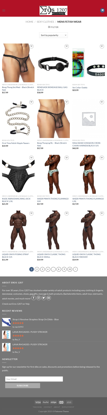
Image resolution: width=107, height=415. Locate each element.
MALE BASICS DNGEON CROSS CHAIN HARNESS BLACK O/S (86, 144)
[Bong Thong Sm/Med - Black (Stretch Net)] (18, 63)
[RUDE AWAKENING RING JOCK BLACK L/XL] (18, 174)
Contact (48, 407)
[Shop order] (53, 35)
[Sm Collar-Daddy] (88, 63)
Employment (68, 407)
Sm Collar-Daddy (79, 87)
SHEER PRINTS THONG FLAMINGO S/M (53, 199)
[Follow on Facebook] (33, 298)
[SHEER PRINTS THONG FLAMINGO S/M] (53, 174)
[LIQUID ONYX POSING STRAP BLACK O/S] (18, 230)
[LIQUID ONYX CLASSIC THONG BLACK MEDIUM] (88, 230)
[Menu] (3, 10)
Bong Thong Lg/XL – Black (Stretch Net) (52, 144)
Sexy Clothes (45, 21)
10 (70, 269)
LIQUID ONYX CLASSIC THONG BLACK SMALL (51, 255)
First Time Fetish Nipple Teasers (15, 143)
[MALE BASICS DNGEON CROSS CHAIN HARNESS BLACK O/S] (88, 118)
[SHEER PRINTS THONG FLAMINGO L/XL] (88, 174)
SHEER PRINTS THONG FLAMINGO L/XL (88, 199)
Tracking (37, 407)
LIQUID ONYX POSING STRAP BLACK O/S (15, 255)
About (57, 407)
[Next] (75, 269)
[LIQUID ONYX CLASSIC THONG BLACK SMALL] (53, 230)
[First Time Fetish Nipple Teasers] (18, 118)
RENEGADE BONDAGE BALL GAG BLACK (52, 88)
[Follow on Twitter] (43, 298)
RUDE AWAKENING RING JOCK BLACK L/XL (16, 199)
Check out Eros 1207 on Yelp (16, 303)
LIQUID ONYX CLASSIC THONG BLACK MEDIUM (86, 255)
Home (29, 21)
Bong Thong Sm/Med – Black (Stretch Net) (18, 88)
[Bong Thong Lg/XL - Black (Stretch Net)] (53, 118)
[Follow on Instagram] (38, 298)
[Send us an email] (48, 298)
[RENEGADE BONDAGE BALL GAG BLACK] (53, 63)
